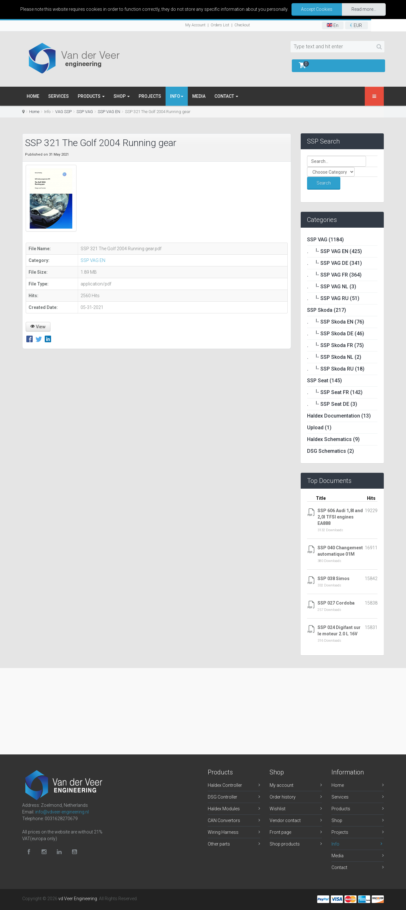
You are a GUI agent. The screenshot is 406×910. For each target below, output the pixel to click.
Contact (226, 96)
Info (335, 843)
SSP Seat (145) (324, 381)
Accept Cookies (316, 9)
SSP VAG (84, 111)
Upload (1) (319, 428)
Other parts (219, 843)
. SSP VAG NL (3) (331, 287)
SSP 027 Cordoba (336, 603)
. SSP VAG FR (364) (334, 275)
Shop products (285, 843)
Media (199, 96)
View (38, 326)
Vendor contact (285, 820)
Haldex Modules (224, 808)
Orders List (220, 25)
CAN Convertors (224, 820)
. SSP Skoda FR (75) (335, 345)
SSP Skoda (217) (326, 310)
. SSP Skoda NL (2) (334, 357)
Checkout (242, 25)
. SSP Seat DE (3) (332, 404)
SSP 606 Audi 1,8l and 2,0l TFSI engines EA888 (340, 517)
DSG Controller (222, 797)
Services (58, 96)
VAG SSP (63, 111)
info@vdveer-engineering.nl (62, 811)
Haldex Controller (225, 785)
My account (281, 785)
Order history (283, 797)
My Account (195, 25)
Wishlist (277, 808)
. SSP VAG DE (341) (334, 263)
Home (33, 96)
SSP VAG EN (109, 111)
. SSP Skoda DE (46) (335, 334)
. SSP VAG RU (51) (333, 298)
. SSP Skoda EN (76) (335, 322)
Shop (122, 96)
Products (91, 96)
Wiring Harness (223, 832)
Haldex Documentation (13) (339, 416)
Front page (280, 832)
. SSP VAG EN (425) (334, 251)
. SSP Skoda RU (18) (335, 369)
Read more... (363, 9)
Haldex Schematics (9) (333, 439)
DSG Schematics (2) (330, 451)
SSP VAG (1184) (325, 240)
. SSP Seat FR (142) (335, 392)
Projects (150, 96)
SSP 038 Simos (334, 578)
